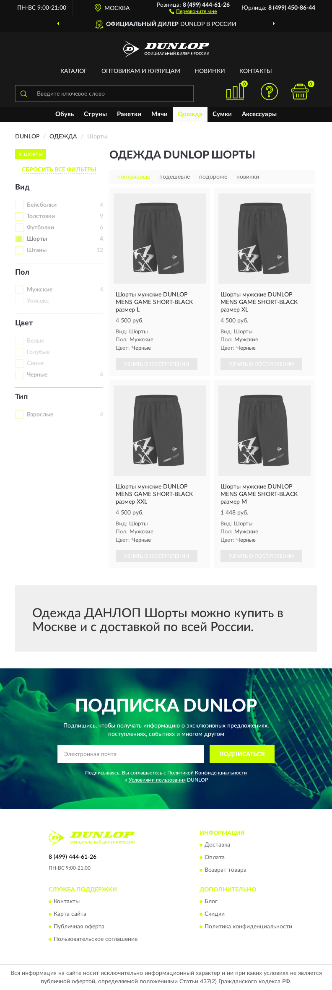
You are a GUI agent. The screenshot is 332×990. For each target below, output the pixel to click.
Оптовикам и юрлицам (140, 71)
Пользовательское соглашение (95, 940)
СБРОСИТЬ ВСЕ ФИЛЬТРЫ (59, 170)
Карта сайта (70, 914)
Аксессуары (259, 114)
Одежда (190, 114)
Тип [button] (21, 397)
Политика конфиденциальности (248, 927)
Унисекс (38, 301)
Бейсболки (42, 205)
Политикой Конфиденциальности (207, 772)
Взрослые (40, 415)
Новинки (210, 71)
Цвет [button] (24, 323)
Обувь (64, 114)
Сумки (222, 114)
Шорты (37, 239)
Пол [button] (22, 272)
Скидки (215, 914)
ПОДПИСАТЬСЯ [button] (242, 754)
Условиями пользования (157, 779)
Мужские (39, 290)
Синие (35, 363)
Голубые (38, 352)
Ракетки (129, 114)
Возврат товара (225, 870)
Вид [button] (22, 187)
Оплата (215, 857)
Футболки (40, 228)
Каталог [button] (73, 71)
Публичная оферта (79, 927)
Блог (211, 902)
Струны (95, 114)
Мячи (159, 114)
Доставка (217, 845)
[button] (193, 10)
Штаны (37, 250)
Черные (37, 375)
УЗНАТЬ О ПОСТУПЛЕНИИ (156, 363)
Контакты (255, 71)
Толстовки (41, 216)
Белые (35, 341)
